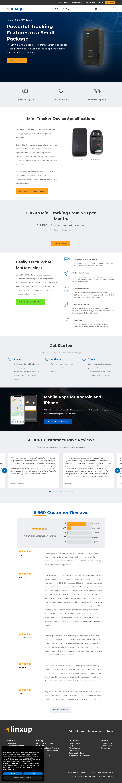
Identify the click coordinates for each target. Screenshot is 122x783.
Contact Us (105, 748)
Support (100, 2)
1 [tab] (50, 491)
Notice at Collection (106, 776)
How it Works (74, 743)
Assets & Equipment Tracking (47, 748)
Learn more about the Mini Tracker (32, 191)
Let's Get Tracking (17, 60)
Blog (71, 746)
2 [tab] (53, 491)
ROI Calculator (74, 748)
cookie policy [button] (29, 761)
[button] (41, 752)
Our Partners (74, 751)
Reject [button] (13, 777)
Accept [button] (33, 777)
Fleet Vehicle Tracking (44, 743)
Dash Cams (40, 746)
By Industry (11, 743)
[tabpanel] (88, 470)
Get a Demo (110, 2)
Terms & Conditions (88, 772)
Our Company (106, 743)
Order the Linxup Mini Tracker (30, 302)
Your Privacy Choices (106, 772)
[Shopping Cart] (95, 9)
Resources (76, 9)
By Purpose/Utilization (15, 746)
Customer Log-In (90, 2)
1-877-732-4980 (63, 2)
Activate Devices (77, 2)
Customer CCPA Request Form (84, 776)
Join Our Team (106, 746)
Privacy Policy (72, 772)
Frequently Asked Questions (80, 755)
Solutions (57, 9)
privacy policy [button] (16, 758)
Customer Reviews (76, 753)
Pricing (66, 9)
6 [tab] (68, 491)
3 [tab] (57, 491)
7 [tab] (72, 491)
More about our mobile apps (58, 421)
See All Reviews (60, 710)
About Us (86, 9)
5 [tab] (64, 491)
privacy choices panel (9, 772)
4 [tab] (61, 491)
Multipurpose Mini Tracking (47, 751)
